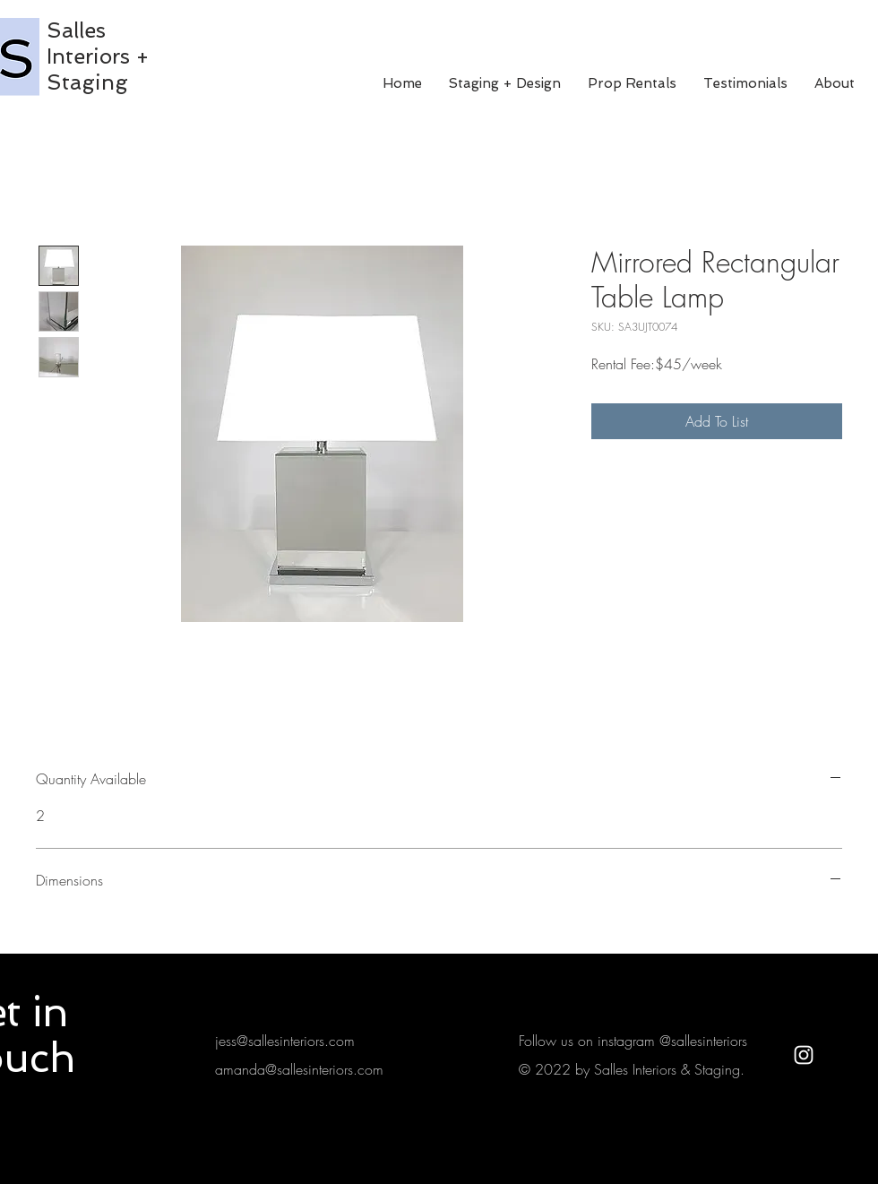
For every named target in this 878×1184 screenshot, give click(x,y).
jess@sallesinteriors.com (285, 1040)
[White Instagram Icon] (803, 1054)
